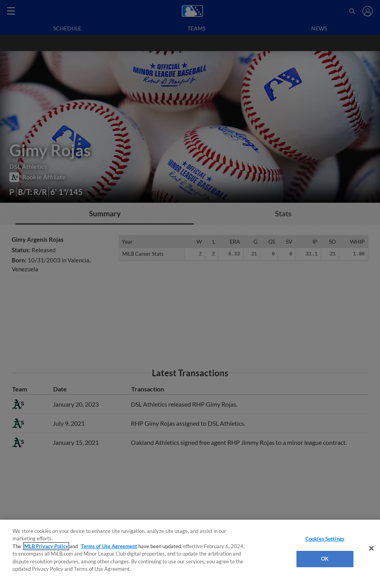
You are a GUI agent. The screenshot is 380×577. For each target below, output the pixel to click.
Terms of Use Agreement (109, 546)
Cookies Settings (324, 539)
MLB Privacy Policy (46, 546)
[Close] (371, 548)
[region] (190, 548)
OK (324, 559)
